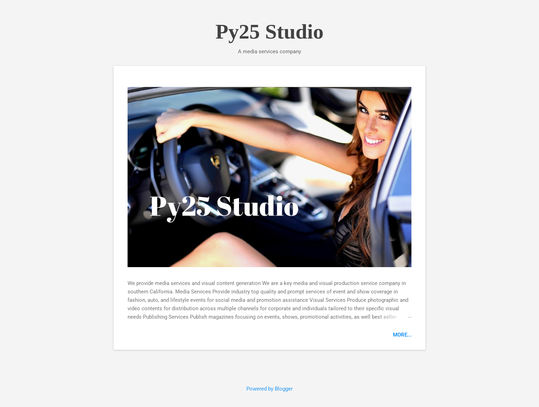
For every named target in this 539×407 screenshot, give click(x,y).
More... (402, 335)
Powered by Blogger (269, 389)
